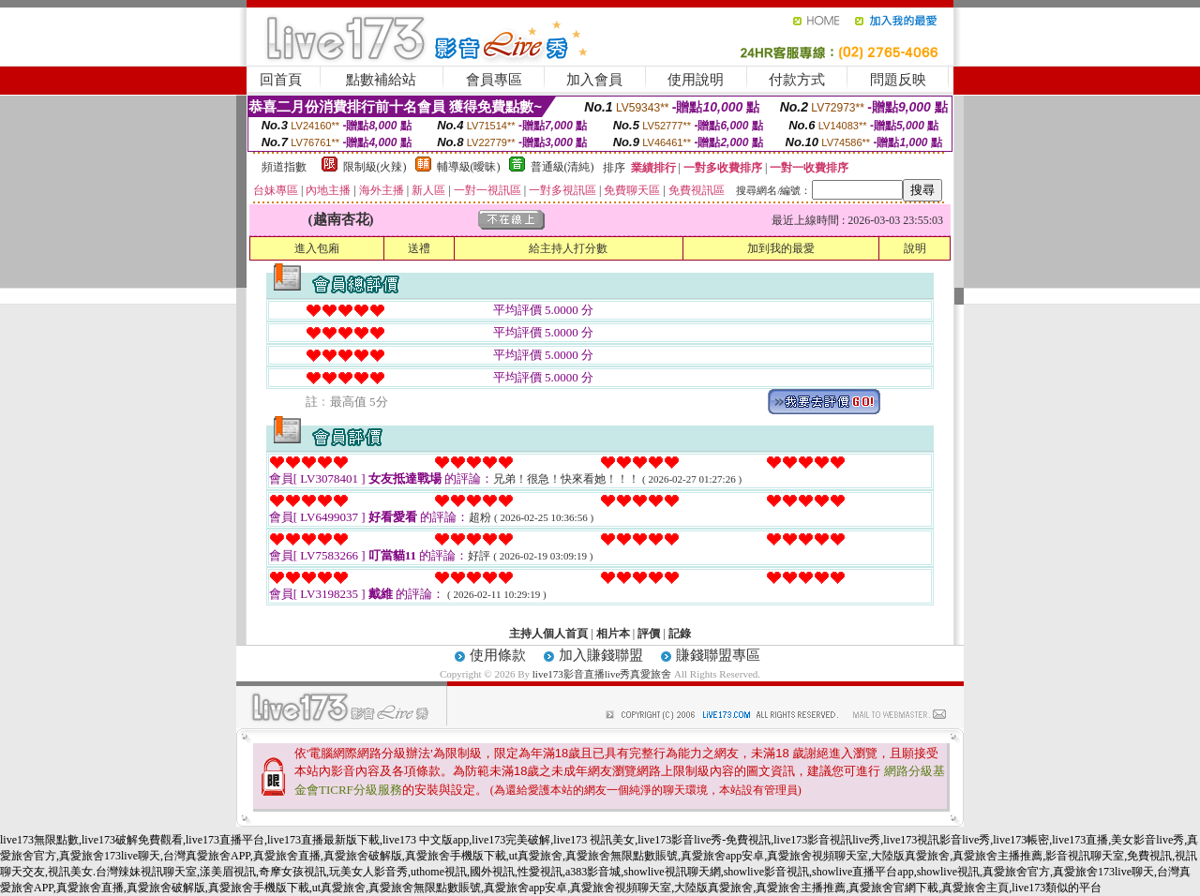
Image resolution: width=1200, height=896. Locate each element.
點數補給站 (381, 79)
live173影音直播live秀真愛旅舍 (602, 673)
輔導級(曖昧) (469, 166)
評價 (649, 633)
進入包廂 (316, 248)
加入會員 (594, 79)
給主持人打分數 (568, 248)
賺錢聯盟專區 (718, 655)
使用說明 (696, 79)
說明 (915, 248)
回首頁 (281, 79)
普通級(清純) (562, 166)
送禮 (419, 248)
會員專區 (494, 79)
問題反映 (898, 79)
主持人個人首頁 (548, 633)
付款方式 (797, 79)
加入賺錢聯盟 (601, 655)
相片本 (613, 633)
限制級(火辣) (375, 166)
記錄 (679, 633)
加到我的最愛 (781, 248)
